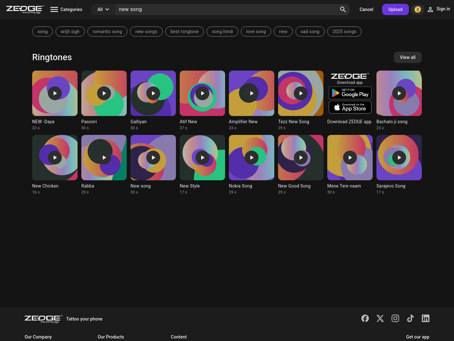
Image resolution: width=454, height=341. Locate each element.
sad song (310, 31)
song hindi (222, 31)
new (283, 31)
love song (256, 31)
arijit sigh (70, 31)
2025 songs (344, 31)
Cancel (366, 9)
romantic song (107, 31)
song (43, 31)
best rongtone (185, 31)
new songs (146, 31)
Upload (395, 9)
